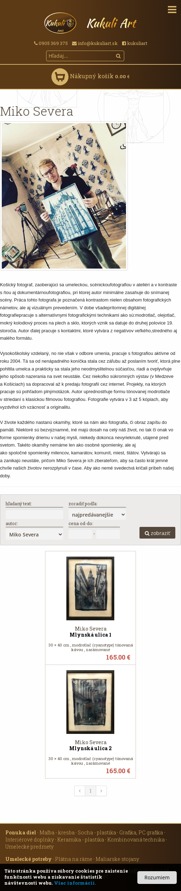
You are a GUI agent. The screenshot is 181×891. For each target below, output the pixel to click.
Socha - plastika (97, 832)
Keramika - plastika (80, 839)
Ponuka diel (20, 832)
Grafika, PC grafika (141, 832)
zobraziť (157, 533)
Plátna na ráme (73, 859)
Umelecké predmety (29, 846)
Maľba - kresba (57, 832)
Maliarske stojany (117, 859)
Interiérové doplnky (29, 839)
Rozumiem (157, 877)
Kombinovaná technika (136, 839)
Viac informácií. (75, 883)
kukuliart (134, 43)
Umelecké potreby (28, 859)
